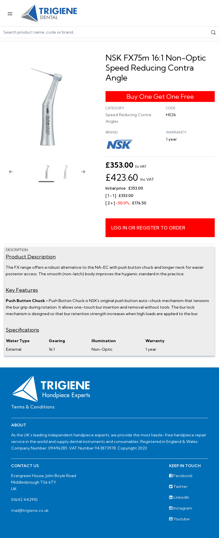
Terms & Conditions (32, 407)
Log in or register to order (148, 228)
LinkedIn (179, 497)
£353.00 (126, 165)
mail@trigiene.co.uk (30, 510)
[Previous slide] (7, 175)
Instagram (180, 508)
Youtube (179, 518)
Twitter (178, 486)
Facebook (181, 475)
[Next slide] (85, 175)
